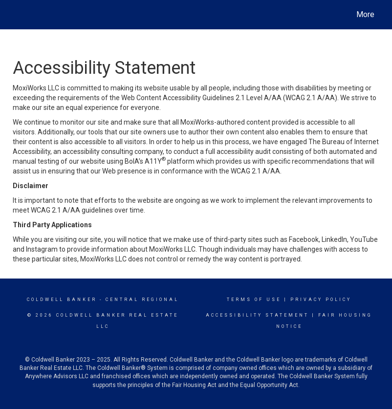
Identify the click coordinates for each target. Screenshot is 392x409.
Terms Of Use (254, 299)
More (365, 14)
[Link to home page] (18, 14)
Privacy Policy (320, 299)
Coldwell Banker (62, 299)
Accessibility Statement (257, 315)
